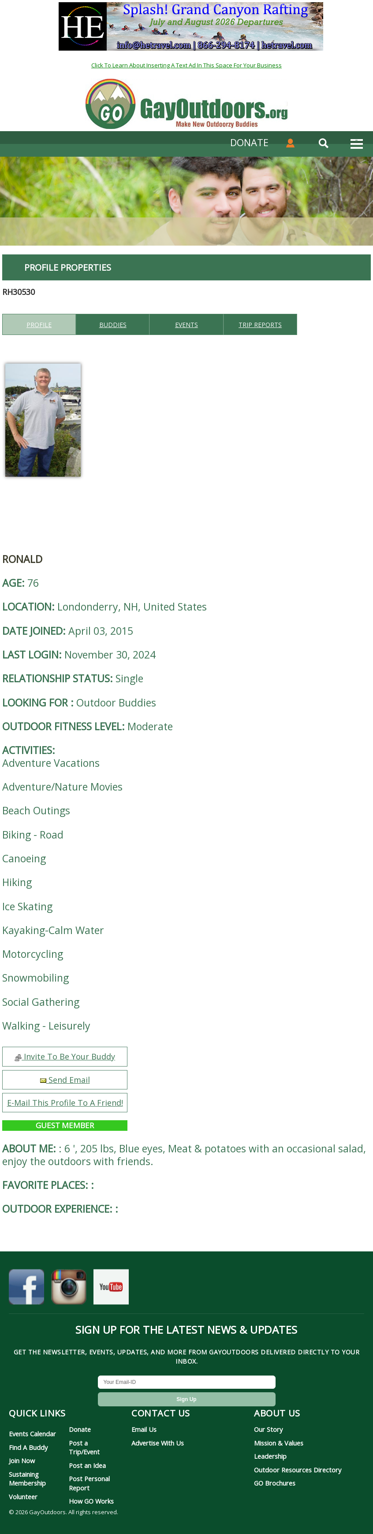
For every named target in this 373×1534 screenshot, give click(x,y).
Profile (39, 324)
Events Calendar (32, 1433)
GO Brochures (274, 1483)
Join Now (22, 1460)
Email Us (144, 1429)
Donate (80, 1429)
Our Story (268, 1429)
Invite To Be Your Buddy (65, 1056)
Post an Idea (87, 1465)
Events (186, 324)
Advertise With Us (157, 1442)
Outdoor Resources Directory (297, 1469)
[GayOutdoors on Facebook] (26, 1289)
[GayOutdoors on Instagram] (68, 1289)
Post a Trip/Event (84, 1447)
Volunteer (23, 1496)
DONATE (249, 142)
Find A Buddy (28, 1447)
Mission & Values (278, 1442)
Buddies (113, 324)
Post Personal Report (89, 1483)
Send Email (65, 1079)
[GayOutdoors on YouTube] (111, 1289)
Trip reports (260, 324)
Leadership (270, 1456)
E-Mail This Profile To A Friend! (65, 1102)
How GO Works (91, 1501)
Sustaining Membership (27, 1478)
